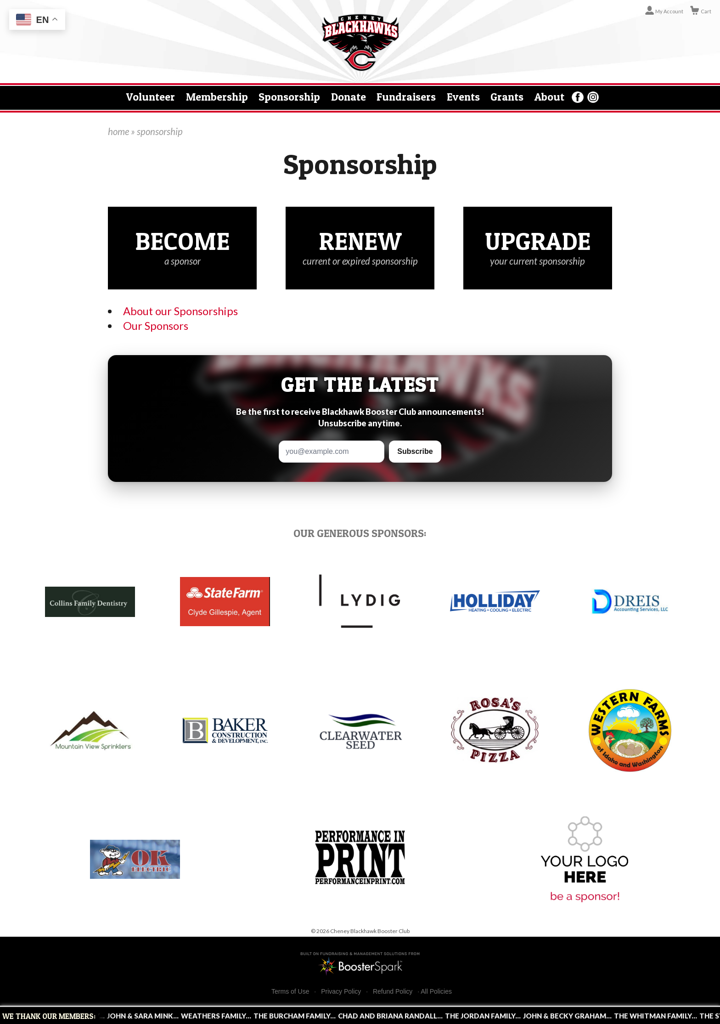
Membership (217, 96)
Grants (506, 96)
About (549, 96)
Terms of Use (290, 991)
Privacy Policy (341, 991)
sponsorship (160, 131)
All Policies (436, 991)
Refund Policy (392, 991)
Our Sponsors (155, 325)
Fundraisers (406, 96)
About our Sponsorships (180, 310)
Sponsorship (289, 96)
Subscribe (415, 451)
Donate (348, 96)
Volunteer (150, 96)
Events (463, 96)
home (118, 131)
